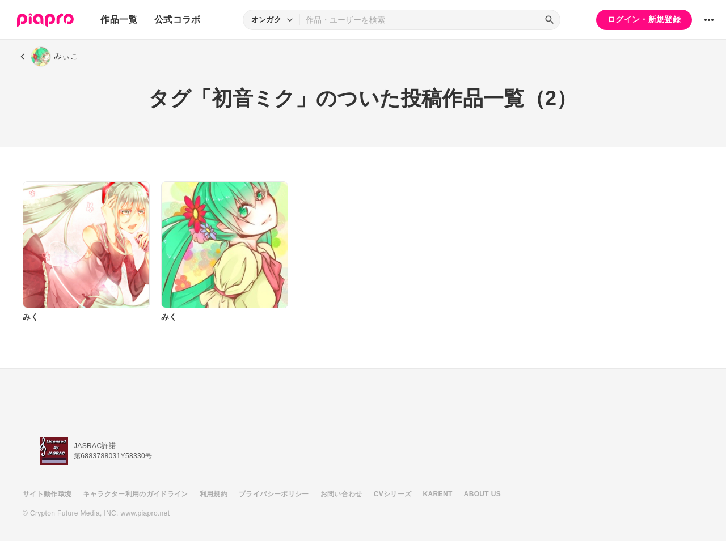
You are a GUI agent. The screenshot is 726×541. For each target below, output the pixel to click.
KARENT (438, 494)
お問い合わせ (341, 494)
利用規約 (213, 494)
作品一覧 (118, 19)
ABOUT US (482, 494)
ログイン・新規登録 (644, 19)
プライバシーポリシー (274, 494)
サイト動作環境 (47, 494)
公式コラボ (177, 19)
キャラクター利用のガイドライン (135, 494)
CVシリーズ (393, 494)
